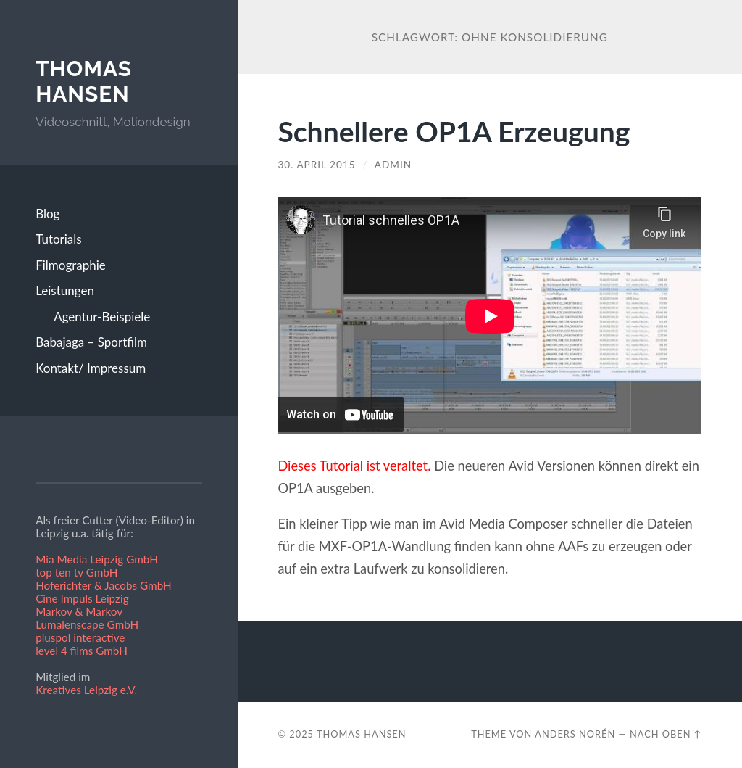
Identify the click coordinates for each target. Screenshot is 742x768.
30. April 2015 (316, 164)
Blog (47, 213)
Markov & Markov (79, 611)
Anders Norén (575, 734)
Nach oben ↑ (665, 734)
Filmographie (71, 265)
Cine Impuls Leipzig (82, 598)
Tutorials (59, 239)
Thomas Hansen (84, 81)
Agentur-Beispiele (102, 316)
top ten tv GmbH (76, 572)
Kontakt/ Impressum (91, 368)
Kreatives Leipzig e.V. (86, 689)
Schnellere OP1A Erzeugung (454, 131)
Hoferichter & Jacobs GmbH (104, 585)
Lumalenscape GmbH (87, 624)
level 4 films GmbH (82, 650)
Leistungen (65, 290)
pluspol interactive (80, 637)
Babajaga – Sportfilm (91, 342)
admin (393, 164)
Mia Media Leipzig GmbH (97, 559)
